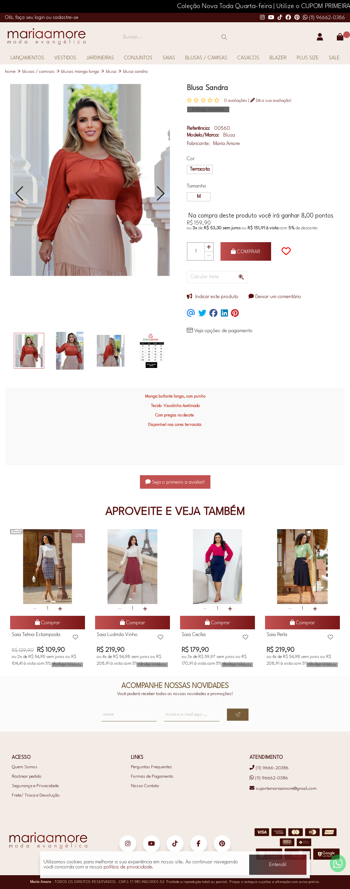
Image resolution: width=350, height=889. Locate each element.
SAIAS (169, 58)
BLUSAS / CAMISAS (206, 58)
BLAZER (278, 58)
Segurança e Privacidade (35, 786)
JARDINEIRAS (100, 58)
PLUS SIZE (308, 58)
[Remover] (208, 256)
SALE (334, 58)
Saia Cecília (194, 634)
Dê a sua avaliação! (271, 100)
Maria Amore (226, 143)
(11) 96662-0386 (324, 18)
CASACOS (248, 58)
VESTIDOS (65, 58)
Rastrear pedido (26, 776)
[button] (19, 193)
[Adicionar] (208, 247)
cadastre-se (65, 17)
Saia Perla (277, 634)
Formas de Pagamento (152, 776)
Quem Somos (24, 767)
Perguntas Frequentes (151, 767)
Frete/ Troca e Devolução (36, 795)
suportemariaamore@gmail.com (283, 788)
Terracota (200, 169)
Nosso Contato (145, 786)
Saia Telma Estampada (36, 634)
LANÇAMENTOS (27, 58)
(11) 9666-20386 (269, 768)
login (40, 17)
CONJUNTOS (138, 58)
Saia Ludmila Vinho (117, 634)
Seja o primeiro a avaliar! (175, 482)
